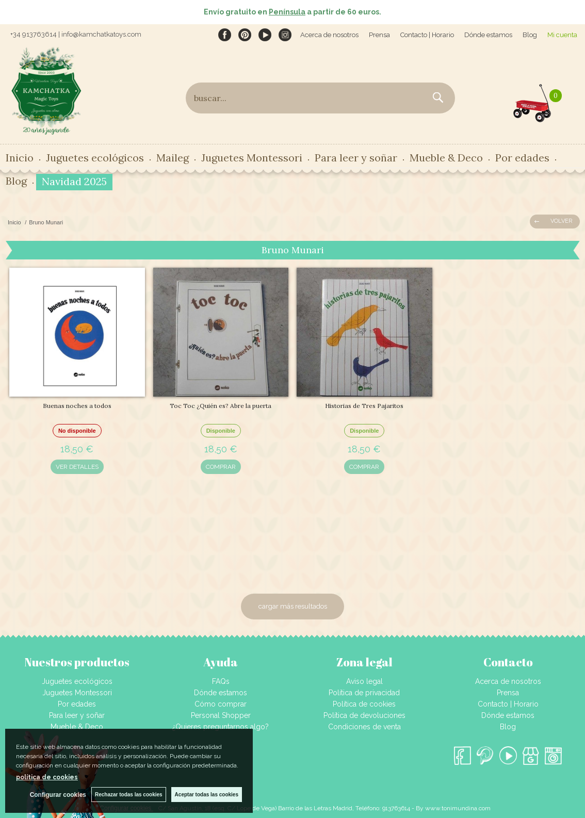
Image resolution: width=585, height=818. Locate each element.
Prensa (379, 35)
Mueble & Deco (446, 157)
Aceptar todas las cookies (206, 794)
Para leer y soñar (356, 157)
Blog (530, 35)
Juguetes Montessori (251, 157)
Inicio (20, 157)
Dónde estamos (488, 35)
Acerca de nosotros (329, 35)
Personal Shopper (221, 715)
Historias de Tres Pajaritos (364, 406)
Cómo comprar (220, 704)
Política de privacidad (364, 693)
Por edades (522, 157)
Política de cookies (364, 704)
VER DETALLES (77, 466)
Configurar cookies (58, 794)
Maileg (172, 157)
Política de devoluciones (364, 715)
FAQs (221, 681)
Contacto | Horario (427, 35)
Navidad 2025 (74, 181)
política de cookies (47, 777)
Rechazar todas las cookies (129, 794)
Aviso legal (364, 681)
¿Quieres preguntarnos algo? (220, 727)
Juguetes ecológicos (95, 157)
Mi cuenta (562, 35)
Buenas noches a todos (77, 406)
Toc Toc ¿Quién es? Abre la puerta (220, 406)
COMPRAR (221, 466)
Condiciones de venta (364, 727)
